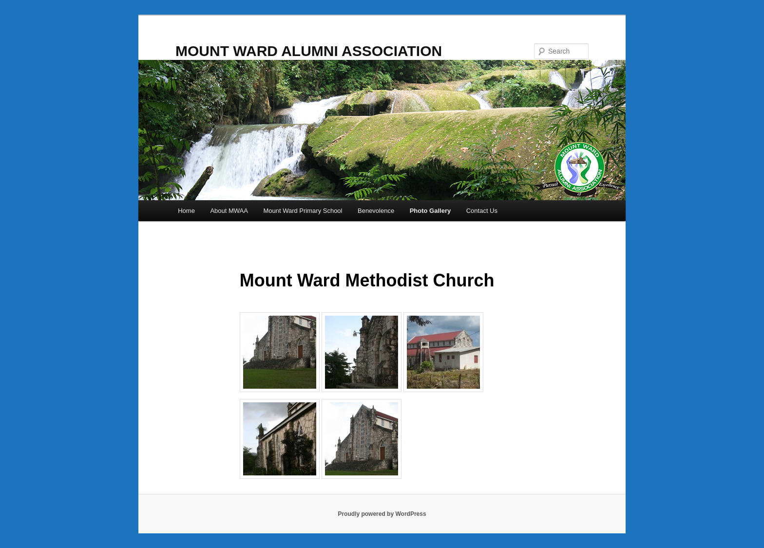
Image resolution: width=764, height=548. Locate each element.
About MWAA (229, 210)
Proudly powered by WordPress (382, 513)
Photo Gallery (430, 210)
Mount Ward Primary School (302, 210)
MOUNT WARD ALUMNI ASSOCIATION (308, 51)
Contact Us (481, 210)
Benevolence (376, 210)
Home (186, 210)
